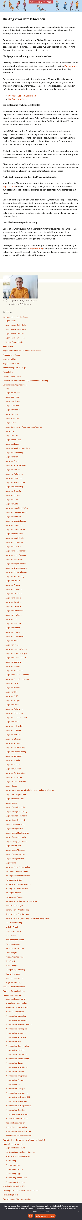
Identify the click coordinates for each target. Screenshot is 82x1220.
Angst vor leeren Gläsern (16, 657)
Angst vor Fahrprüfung (15, 576)
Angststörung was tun (15, 858)
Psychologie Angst (13, 944)
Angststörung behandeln (16, 807)
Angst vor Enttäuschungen (16, 572)
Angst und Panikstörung (15, 1148)
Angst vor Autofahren (14, 474)
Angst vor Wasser (13, 764)
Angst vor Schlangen (14, 713)
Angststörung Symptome (16, 841)
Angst (8, 388)
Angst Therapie (12, 435)
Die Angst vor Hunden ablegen (18, 884)
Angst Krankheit (12, 418)
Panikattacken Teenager (16, 1080)
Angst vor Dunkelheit (14, 542)
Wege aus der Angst (14, 982)
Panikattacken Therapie (15, 1088)
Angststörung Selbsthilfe (16, 837)
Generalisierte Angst (14, 905)
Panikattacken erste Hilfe (16, 1037)
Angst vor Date (12, 504)
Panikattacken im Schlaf (15, 1050)
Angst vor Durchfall (13, 546)
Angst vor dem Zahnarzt (16, 521)
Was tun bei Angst (13, 974)
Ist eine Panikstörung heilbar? (18, 1156)
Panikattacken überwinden (17, 1093)
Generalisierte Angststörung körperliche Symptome (27, 918)
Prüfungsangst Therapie (16, 939)
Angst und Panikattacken (16, 999)
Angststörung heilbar (14, 828)
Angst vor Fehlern (13, 580)
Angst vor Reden (12, 704)
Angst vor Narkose (13, 687)
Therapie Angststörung (15, 969)
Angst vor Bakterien (14, 478)
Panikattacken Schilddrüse (17, 1067)
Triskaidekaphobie (10, 1195)
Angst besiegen (12, 397)
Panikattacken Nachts (14, 1063)
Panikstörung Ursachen (15, 1182)
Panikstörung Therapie (15, 1169)
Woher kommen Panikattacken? (19, 1135)
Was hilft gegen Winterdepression (17, 1199)
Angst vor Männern (13, 666)
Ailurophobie (8, 346)
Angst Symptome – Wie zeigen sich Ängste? (24, 427)
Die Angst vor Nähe (13, 892)
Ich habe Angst (12, 927)
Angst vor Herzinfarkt (14, 610)
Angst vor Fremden (14, 589)
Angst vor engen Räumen (16, 563)
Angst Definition (12, 405)
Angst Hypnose (12, 414)
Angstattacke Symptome (16, 794)
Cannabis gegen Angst (12, 376)
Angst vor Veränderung (15, 747)
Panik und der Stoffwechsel (14, 986)
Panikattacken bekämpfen (16, 1029)
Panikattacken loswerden (16, 1054)
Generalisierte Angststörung (15, 385)
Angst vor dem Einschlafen (17, 508)
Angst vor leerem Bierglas (16, 653)
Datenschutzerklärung (45, 1216)
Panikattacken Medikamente (17, 1058)
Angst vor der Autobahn (15, 529)
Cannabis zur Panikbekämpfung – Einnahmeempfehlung (25, 380)
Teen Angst (10, 961)
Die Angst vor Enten (17, 99)
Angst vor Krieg (12, 645)
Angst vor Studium (13, 739)
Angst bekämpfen (13, 392)
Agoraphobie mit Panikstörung (15, 317)
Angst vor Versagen (14, 756)
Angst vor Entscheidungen (16, 568)
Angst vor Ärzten (13, 469)
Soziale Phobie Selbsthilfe (14, 1186)
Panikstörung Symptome (13, 1144)
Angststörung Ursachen (15, 854)
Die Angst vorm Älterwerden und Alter (21, 901)
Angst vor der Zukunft (14, 538)
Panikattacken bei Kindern (16, 1020)
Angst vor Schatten (11, 363)
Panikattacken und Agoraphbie (18, 1097)
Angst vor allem (12, 457)
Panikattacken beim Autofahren (19, 1024)
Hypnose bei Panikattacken (17, 1007)
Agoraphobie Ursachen (15, 338)
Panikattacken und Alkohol (16, 1101)
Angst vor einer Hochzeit (16, 551)
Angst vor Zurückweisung (16, 773)
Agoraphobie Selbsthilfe (16, 325)
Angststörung (36, 248)
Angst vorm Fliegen (14, 777)
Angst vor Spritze (13, 734)
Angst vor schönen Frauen (16, 717)
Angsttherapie (12, 863)
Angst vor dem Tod (13, 516)
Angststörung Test (13, 845)
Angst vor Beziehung (14, 486)
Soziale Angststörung (14, 957)
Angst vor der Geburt (14, 533)
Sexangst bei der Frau (15, 948)
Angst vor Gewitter (13, 602)
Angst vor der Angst (14, 525)
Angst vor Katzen (13, 627)
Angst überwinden (13, 439)
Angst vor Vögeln (13, 760)
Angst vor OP (11, 692)
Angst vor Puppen (13, 700)
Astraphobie (8, 372)
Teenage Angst (12, 965)
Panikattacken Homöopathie (17, 1046)
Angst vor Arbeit (12, 461)
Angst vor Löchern (13, 662)
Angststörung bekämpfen (16, 820)
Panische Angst (12, 935)
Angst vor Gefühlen (14, 593)
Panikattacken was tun (12, 995)
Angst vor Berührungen (15, 482)
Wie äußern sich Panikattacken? (19, 1131)
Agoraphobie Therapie (15, 333)
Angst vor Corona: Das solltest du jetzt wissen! (22, 350)
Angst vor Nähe (12, 683)
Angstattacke (9, 186)
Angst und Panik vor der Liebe (18, 448)
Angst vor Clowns (13, 499)
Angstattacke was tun (15, 798)
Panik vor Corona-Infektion (14, 991)
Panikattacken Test (13, 1084)
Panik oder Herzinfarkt (15, 1011)
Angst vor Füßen (9, 359)
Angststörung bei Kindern (16, 816)
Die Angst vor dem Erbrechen (22, 95)
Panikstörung (70, 66)
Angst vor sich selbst (14, 726)
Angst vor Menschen (14, 670)
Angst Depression (13, 410)
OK (30, 1216)
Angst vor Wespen (13, 769)
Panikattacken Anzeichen (16, 1016)
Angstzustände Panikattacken (18, 867)
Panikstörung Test (13, 1165)
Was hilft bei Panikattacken (17, 1118)
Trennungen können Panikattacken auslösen (21, 1190)
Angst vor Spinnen (13, 730)
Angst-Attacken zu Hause (16, 781)
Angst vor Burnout (13, 495)
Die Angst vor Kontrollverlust (17, 888)
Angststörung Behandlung (16, 811)
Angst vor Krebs (12, 640)
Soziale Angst (11, 952)
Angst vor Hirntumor (14, 615)
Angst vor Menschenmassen (17, 674)
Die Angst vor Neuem (14, 897)
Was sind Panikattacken (15, 1123)
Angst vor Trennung (14, 743)
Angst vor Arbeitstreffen (16, 465)
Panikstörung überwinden (16, 1177)
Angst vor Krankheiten (15, 636)
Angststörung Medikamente (17, 833)
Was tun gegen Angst (14, 978)
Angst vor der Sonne (11, 355)
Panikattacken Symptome (16, 1076)
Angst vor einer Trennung (16, 555)
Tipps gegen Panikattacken (17, 1114)
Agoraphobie (11, 320)
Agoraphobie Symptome (16, 329)
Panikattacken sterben (15, 1071)
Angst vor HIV (11, 619)
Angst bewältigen (13, 401)
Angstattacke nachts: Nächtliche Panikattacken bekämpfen (30, 790)
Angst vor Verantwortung (16, 751)
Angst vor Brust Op (13, 491)
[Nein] (78, 1211)
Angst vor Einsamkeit (14, 559)
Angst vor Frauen (13, 585)
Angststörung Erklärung (15, 824)
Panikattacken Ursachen (15, 1110)
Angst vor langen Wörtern (16, 649)
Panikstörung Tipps (13, 1173)
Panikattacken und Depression (18, 1105)
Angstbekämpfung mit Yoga (14, 367)
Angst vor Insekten (13, 623)
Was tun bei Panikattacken (16, 1127)
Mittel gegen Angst (13, 931)
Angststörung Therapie (15, 850)
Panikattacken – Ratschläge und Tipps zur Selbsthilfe (25, 1140)
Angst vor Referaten (14, 709)
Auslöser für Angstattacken (17, 871)
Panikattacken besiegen (16, 1033)
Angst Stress (11, 422)
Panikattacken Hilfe (13, 1041)
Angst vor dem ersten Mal (16, 512)
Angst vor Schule (13, 722)
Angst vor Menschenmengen (17, 679)
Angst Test (10, 431)
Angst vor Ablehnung (14, 452)
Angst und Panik (12, 444)
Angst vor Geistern (13, 598)
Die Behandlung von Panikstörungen (20, 1152)
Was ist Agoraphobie (14, 342)
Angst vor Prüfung (13, 696)
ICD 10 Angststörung (14, 922)
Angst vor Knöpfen (13, 632)
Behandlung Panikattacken (16, 1003)
